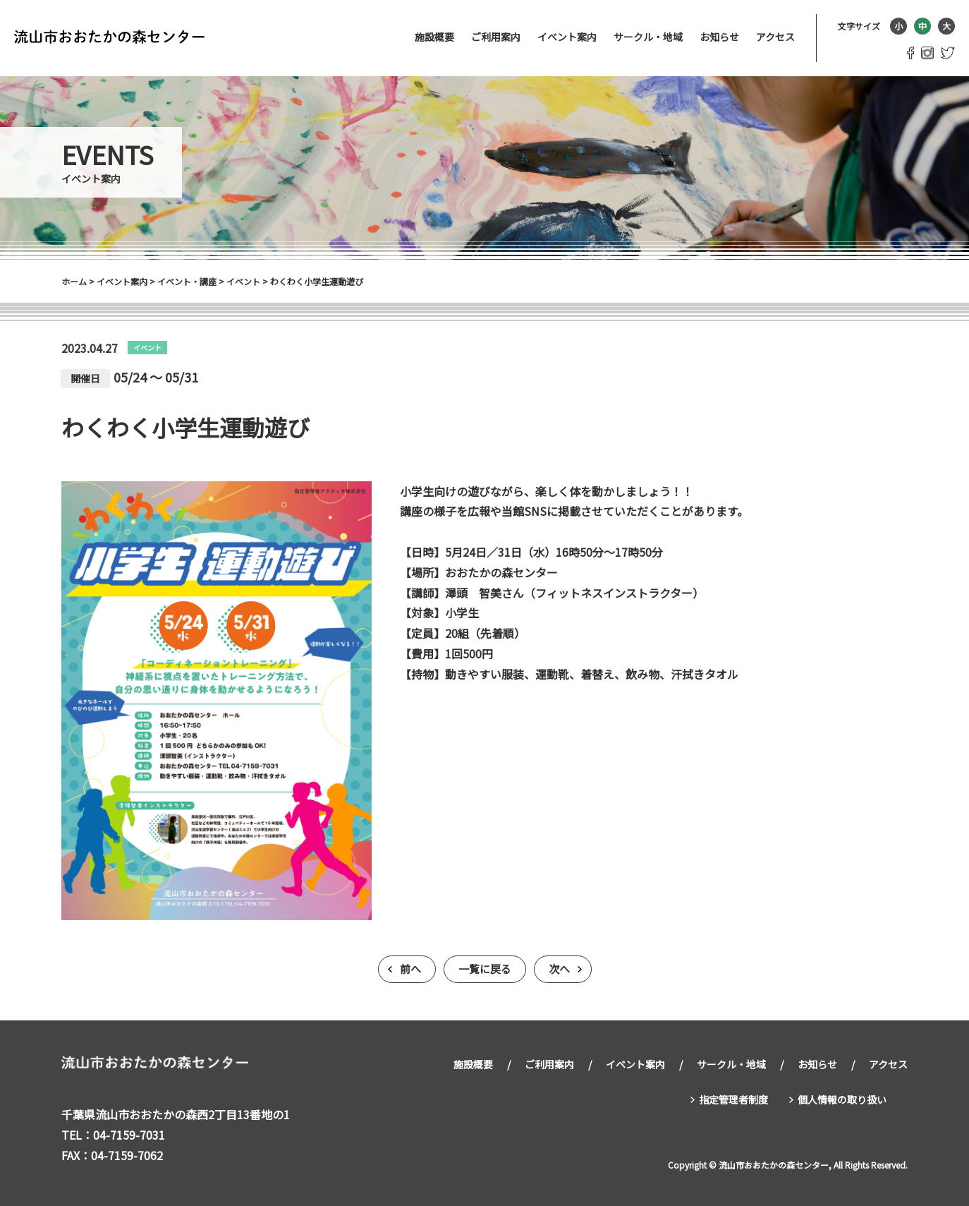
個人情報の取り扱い (842, 1097)
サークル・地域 (648, 37)
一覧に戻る (484, 969)
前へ (410, 969)
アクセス (775, 37)
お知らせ (719, 37)
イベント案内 (567, 37)
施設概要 (434, 37)
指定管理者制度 (733, 1097)
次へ (559, 969)
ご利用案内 (495, 37)
